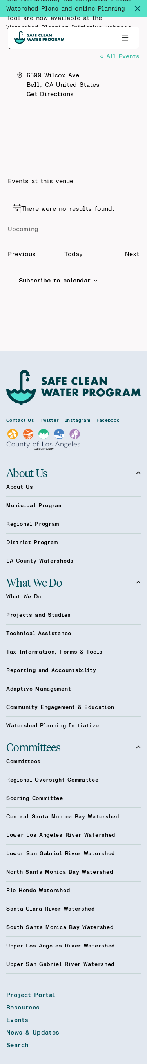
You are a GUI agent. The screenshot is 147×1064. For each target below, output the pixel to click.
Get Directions (50, 94)
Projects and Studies (38, 615)
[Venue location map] (73, 128)
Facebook (107, 420)
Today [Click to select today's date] (73, 254)
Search (17, 1045)
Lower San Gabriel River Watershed (60, 853)
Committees (73, 747)
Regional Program (32, 524)
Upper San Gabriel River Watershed (60, 964)
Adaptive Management (38, 689)
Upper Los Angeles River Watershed (60, 946)
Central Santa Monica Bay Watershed (62, 817)
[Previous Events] (22, 254)
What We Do (73, 582)
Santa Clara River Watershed (50, 909)
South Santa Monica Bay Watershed (59, 927)
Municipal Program (34, 505)
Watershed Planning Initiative (52, 726)
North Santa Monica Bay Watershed (59, 872)
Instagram (77, 420)
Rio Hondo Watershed (38, 890)
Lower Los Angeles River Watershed (60, 835)
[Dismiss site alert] (140, 8)
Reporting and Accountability (51, 670)
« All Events (120, 56)
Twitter (49, 420)
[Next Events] (132, 254)
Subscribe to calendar (55, 280)
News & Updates (33, 1032)
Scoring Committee (34, 798)
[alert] (74, 208)
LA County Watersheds (40, 561)
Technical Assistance (38, 633)
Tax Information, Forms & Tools (54, 652)
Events (17, 1020)
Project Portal (31, 995)
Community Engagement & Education (60, 707)
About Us (73, 472)
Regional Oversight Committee (52, 780)
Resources (23, 1007)
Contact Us (20, 420)
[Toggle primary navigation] (125, 38)
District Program (32, 542)
